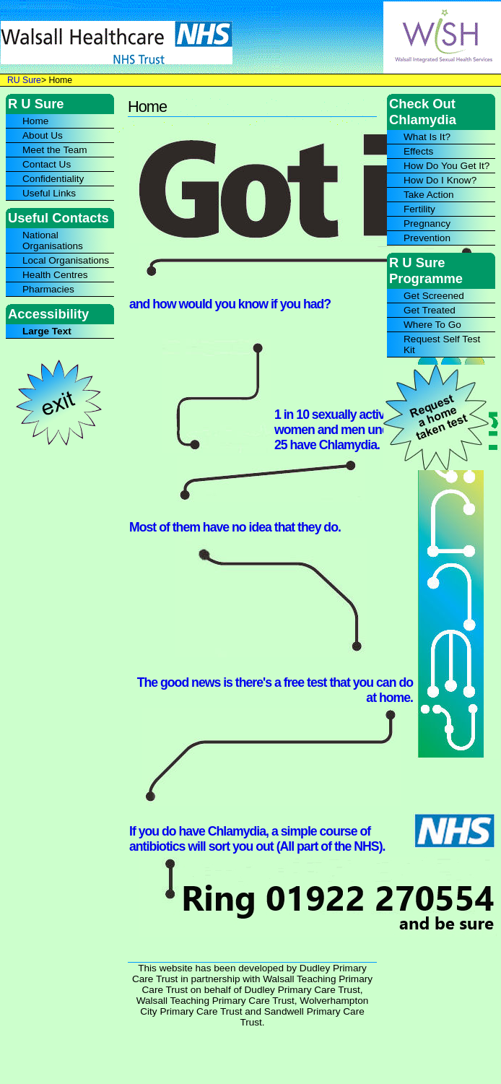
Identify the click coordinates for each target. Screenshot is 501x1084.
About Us (42, 135)
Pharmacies (48, 289)
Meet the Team (54, 149)
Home (35, 121)
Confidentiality (53, 178)
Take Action (429, 194)
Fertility (419, 209)
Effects (418, 151)
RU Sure (24, 80)
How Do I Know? (440, 180)
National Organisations (52, 240)
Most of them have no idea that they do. (235, 527)
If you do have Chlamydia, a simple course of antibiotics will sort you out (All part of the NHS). (257, 839)
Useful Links (49, 193)
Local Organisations (65, 260)
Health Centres (55, 274)
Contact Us (46, 164)
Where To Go (432, 324)
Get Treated (430, 310)
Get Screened (434, 295)
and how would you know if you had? (230, 304)
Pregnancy (427, 223)
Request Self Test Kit (442, 344)
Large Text (46, 331)
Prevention (427, 238)
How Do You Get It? (446, 165)
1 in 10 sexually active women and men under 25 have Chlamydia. (336, 429)
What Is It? (427, 136)
